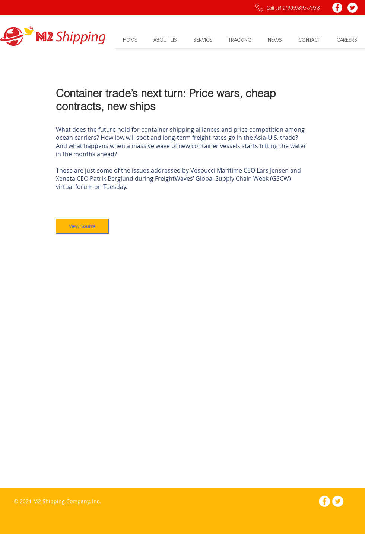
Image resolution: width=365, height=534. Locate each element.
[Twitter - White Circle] (352, 8)
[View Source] (82, 226)
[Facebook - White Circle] (337, 8)
